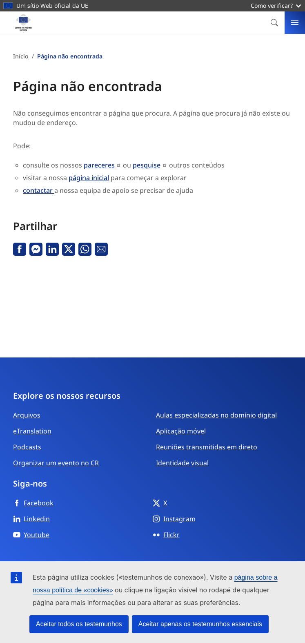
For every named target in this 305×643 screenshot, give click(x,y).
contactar (38, 190)
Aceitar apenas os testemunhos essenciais (200, 624)
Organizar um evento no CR (56, 462)
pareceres (99, 165)
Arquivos (26, 415)
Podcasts (27, 446)
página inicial (89, 177)
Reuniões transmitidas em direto (206, 446)
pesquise (146, 165)
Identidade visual (182, 462)
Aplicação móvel (181, 430)
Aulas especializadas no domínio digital (216, 415)
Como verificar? (276, 5)
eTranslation (32, 430)
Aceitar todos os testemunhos (79, 624)
